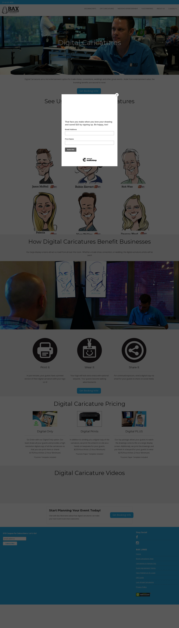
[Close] (117, 95)
